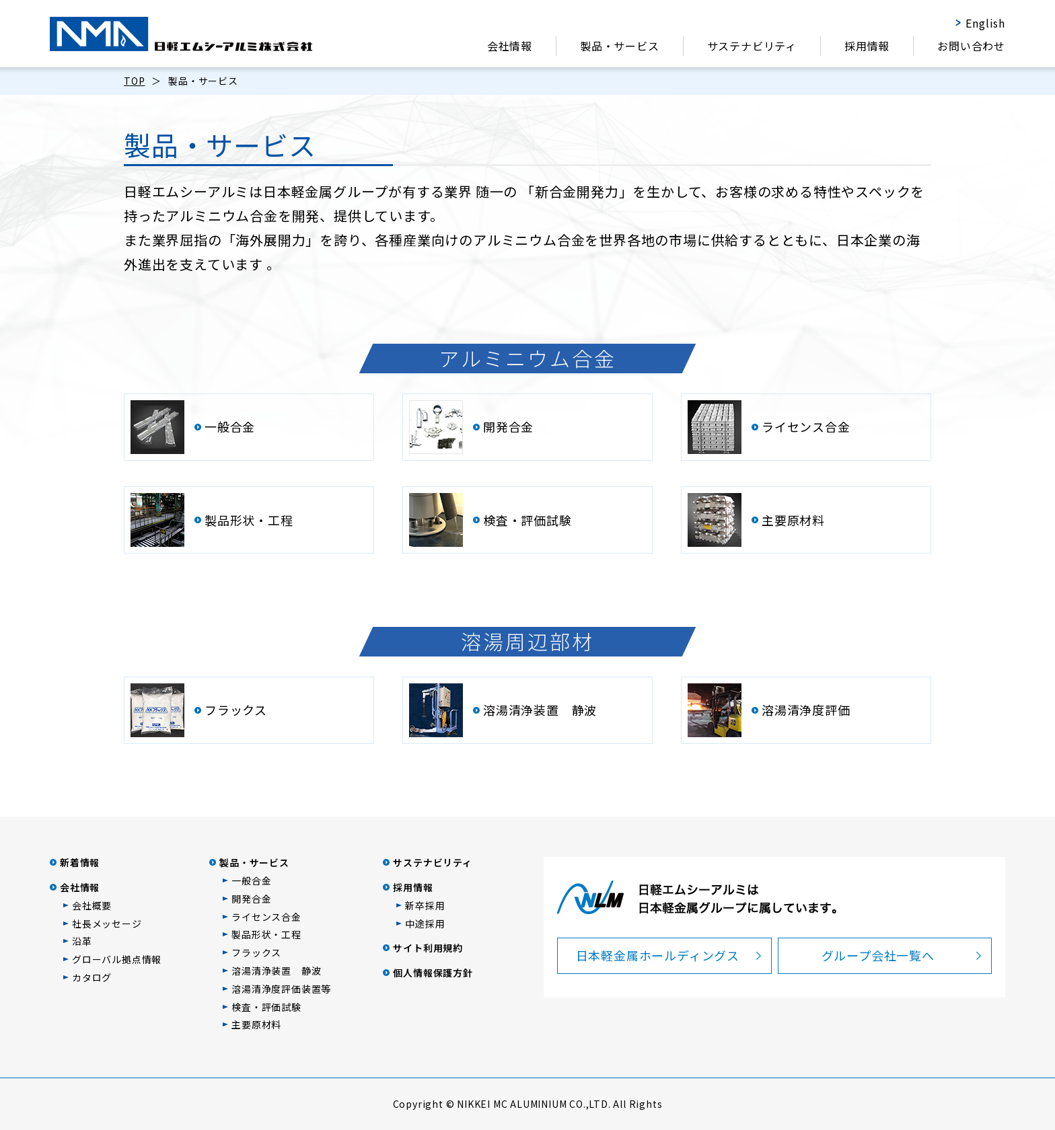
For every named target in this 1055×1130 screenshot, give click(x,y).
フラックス (256, 952)
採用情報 (866, 46)
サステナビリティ (752, 46)
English (985, 23)
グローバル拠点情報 (116, 959)
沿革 (82, 941)
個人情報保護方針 (432, 972)
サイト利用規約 (428, 947)
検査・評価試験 (266, 1007)
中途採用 (425, 923)
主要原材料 (256, 1024)
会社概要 (92, 905)
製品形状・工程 (266, 934)
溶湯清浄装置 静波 (276, 970)
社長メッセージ (107, 923)
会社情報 (509, 46)
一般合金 (251, 880)
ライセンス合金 (266, 917)
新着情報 (80, 862)
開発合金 (251, 898)
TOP (134, 80)
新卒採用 (425, 905)
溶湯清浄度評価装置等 (281, 988)
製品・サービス (619, 46)
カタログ (92, 977)
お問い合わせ (971, 46)
